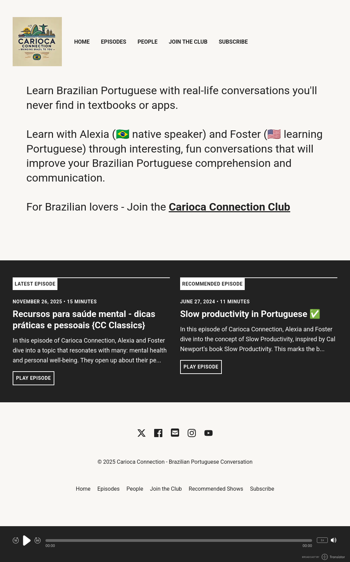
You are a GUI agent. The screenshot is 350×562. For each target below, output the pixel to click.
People (147, 42)
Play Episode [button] (33, 378)
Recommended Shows (216, 489)
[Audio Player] (175, 544)
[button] (178, 540)
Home (82, 42)
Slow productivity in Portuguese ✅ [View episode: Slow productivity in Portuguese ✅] (250, 314)
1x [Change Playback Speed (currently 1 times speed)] (322, 540)
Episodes (113, 42)
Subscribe (233, 42)
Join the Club (188, 42)
